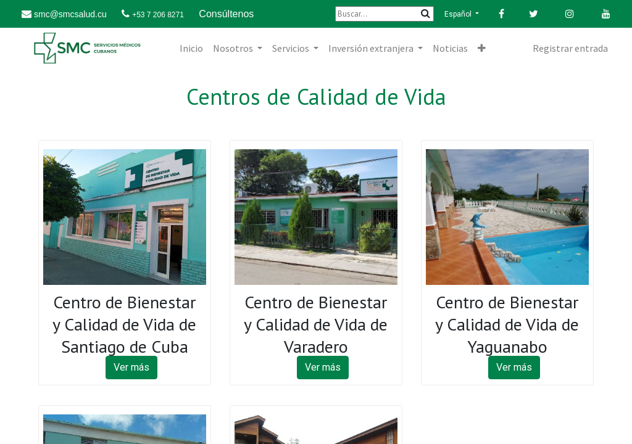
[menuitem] (191, 48)
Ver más (131, 367)
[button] (482, 48)
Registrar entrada (570, 48)
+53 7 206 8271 (158, 14)
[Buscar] (384, 14)
